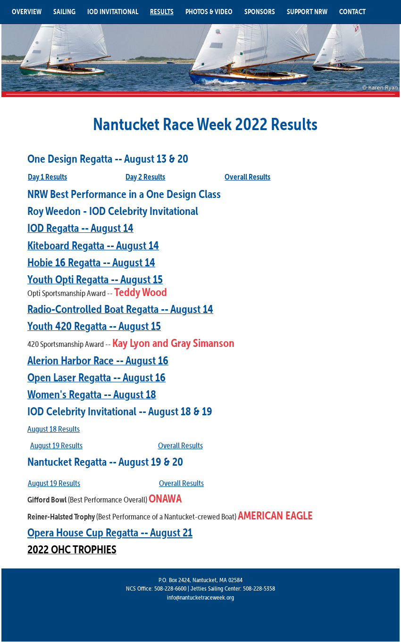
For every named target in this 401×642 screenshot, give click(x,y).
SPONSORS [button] (259, 11)
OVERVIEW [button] (27, 11)
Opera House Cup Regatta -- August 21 (109, 532)
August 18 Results (53, 429)
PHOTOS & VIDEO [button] (209, 11)
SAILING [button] (64, 11)
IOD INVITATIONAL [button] (112, 11)
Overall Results (181, 483)
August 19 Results (56, 445)
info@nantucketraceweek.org (200, 597)
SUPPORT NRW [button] (307, 11)
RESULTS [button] (162, 11)
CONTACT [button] (352, 11)
